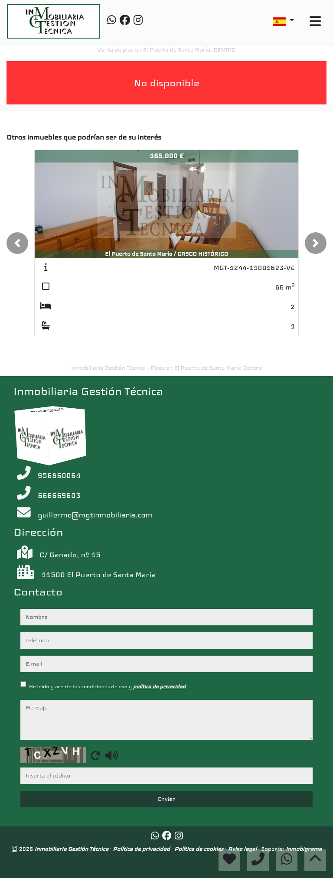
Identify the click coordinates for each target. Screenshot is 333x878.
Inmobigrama (304, 848)
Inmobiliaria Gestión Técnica (72, 848)
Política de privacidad (142, 848)
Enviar (166, 799)
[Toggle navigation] (315, 21)
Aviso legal (243, 848)
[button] (17, 243)
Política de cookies (199, 848)
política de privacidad (159, 686)
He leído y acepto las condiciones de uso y (107, 686)
